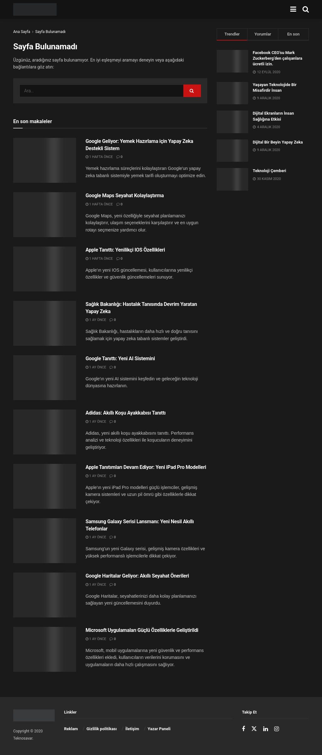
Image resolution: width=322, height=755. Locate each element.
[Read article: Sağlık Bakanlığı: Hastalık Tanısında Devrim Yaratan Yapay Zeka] (44, 323)
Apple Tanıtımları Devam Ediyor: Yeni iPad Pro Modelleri (146, 467)
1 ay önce (96, 320)
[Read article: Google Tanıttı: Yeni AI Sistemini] (44, 377)
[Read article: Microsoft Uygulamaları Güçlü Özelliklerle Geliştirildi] (44, 649)
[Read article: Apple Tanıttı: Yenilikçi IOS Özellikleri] (44, 269)
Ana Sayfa (21, 32)
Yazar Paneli (159, 728)
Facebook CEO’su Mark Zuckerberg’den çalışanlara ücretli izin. (278, 58)
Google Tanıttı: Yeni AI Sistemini (120, 358)
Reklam (71, 728)
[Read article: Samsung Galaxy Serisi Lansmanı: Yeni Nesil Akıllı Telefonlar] (44, 540)
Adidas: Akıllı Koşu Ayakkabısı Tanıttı (126, 413)
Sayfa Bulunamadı (50, 32)
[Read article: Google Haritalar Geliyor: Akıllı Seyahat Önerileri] (44, 595)
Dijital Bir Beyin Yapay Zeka (278, 142)
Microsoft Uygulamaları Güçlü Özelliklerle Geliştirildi (142, 630)
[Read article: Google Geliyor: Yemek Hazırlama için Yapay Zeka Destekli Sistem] (44, 160)
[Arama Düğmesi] (306, 9)
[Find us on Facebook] (243, 729)
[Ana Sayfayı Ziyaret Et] (35, 9)
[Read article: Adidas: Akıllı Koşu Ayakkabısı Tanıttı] (44, 432)
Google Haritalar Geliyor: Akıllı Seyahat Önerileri (137, 576)
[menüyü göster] (293, 9)
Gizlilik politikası (101, 728)
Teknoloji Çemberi (269, 170)
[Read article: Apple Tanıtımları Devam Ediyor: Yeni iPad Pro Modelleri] (44, 486)
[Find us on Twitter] (254, 729)
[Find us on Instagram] (276, 729)
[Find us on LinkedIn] (265, 729)
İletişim (132, 728)
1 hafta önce (99, 157)
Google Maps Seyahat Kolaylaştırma (125, 195)
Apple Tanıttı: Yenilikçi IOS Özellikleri (125, 250)
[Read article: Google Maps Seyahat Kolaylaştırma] (44, 214)
